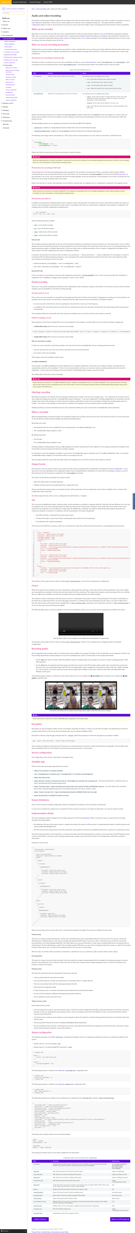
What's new (6, 21)
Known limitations (10, 95)
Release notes (5, 28)
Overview (4, 25)
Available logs (9, 92)
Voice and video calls (8, 39)
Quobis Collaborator (20, 2)
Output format (9, 82)
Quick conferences (9, 63)
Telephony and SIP (7, 103)
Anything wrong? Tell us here (134, 501)
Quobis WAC (5, 2)
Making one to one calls (10, 60)
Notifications (5, 117)
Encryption (8, 87)
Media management (9, 41)
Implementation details (11, 97)
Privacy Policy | (37, 1232)
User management (7, 35)
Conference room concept (11, 52)
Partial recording (10, 74)
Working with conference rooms (12, 57)
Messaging (5, 110)
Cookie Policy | (46, 1232)
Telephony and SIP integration (120, 1219)
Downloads (6, 128)
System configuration (11, 100)
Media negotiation (9, 44)
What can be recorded (11, 67)
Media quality (8, 46)
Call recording (7, 65)
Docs (33, 9)
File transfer (5, 114)
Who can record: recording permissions (12, 71)
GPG (90, 731)
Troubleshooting (6, 121)
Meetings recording (11, 77)
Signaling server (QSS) (10, 55)
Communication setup (10, 49)
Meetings (4, 107)
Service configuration (11, 90)
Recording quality (10, 84)
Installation (5, 32)
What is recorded (10, 79)
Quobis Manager (35, 2)
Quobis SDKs (48, 2)
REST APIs (6, 124)
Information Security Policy (60, 1232)
